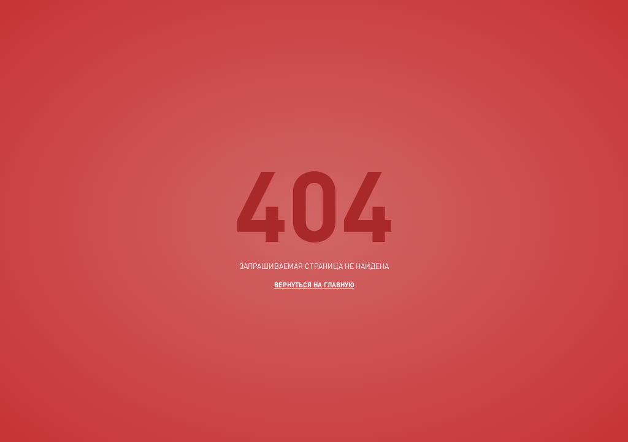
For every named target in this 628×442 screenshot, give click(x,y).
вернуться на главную (314, 285)
